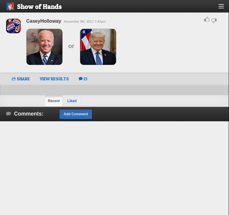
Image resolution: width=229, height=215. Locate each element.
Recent (54, 101)
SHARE (21, 78)
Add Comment (76, 114)
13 (83, 78)
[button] (224, 8)
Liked (72, 101)
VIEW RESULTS (54, 78)
